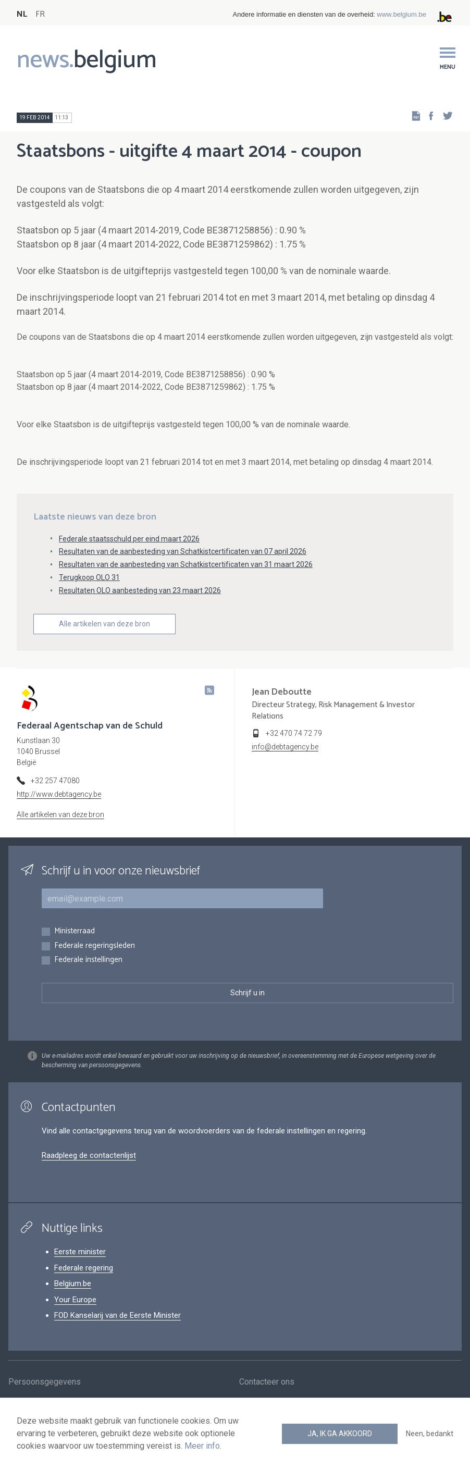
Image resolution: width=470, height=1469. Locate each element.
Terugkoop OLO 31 (89, 577)
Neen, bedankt (429, 1433)
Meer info (202, 1446)
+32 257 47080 (55, 780)
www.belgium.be (401, 14)
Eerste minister (80, 1251)
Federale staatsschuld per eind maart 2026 (129, 539)
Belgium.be (72, 1283)
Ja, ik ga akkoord (339, 1433)
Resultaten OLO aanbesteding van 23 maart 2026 (140, 590)
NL (22, 14)
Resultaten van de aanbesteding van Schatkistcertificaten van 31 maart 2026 (186, 564)
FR (40, 14)
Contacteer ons (266, 1383)
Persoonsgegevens (44, 1383)
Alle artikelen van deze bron (104, 624)
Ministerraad (74, 931)
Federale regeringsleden (94, 946)
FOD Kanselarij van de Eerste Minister (117, 1315)
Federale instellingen (88, 960)
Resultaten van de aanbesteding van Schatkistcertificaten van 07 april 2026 (182, 551)
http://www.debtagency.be (59, 794)
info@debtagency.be (285, 747)
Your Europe (75, 1299)
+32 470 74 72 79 (294, 733)
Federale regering (83, 1268)
